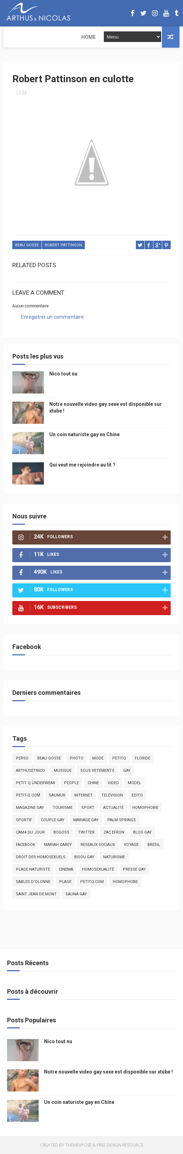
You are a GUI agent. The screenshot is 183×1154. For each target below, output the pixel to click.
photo (76, 758)
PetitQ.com (92, 881)
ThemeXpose (78, 1145)
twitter (86, 832)
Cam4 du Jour (30, 832)
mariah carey (58, 844)
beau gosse (27, 245)
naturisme (114, 857)
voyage (131, 844)
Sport (87, 807)
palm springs (121, 820)
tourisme (62, 807)
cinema (66, 869)
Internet (83, 795)
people (71, 783)
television (112, 795)
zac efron (113, 832)
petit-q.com (28, 795)
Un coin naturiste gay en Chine (84, 434)
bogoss (61, 832)
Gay (127, 770)
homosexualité (98, 869)
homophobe (125, 881)
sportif (24, 820)
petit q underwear (35, 783)
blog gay (142, 832)
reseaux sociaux (98, 844)
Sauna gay (76, 894)
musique (62, 770)
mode (97, 758)
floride (142, 758)
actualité (113, 807)
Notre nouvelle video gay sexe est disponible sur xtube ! (108, 1072)
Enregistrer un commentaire (52, 317)
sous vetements (97, 770)
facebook (25, 844)
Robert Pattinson (63, 245)
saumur (57, 795)
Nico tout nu (63, 374)
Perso (22, 758)
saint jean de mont (36, 894)
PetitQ (119, 758)
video (113, 783)
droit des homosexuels (40, 857)
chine (93, 783)
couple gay (52, 820)
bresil (153, 844)
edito (137, 795)
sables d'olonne (33, 881)
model (134, 783)
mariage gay (86, 820)
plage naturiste (33, 869)
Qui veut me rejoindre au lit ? (82, 465)
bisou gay (84, 857)
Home (15, 37)
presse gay (134, 869)
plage (65, 881)
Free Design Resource (120, 1145)
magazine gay (30, 807)
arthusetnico (30, 770)
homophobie (145, 807)
